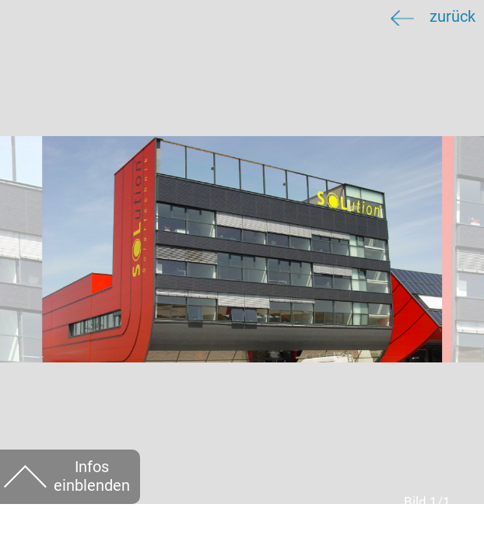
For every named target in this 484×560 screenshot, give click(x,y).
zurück (452, 17)
